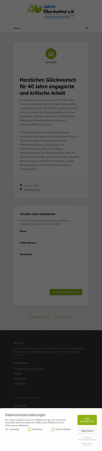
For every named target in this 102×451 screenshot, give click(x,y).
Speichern (87, 432)
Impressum (87, 447)
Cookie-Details (86, 444)
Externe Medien (61, 430)
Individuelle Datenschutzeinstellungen (87, 440)
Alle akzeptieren (87, 421)
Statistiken (35, 430)
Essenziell (12, 430)
